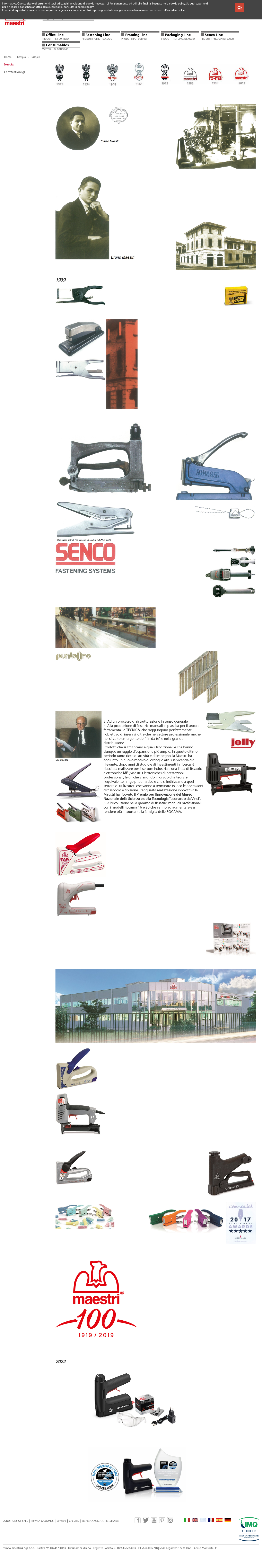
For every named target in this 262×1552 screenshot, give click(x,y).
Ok (239, 7)
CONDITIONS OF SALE (15, 1520)
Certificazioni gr (14, 72)
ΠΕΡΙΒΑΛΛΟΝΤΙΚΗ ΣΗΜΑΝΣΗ (100, 1520)
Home (7, 57)
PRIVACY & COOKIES (42, 1520)
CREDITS (74, 1520)
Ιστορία (35, 57)
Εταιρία (21, 57)
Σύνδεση (61, 1520)
